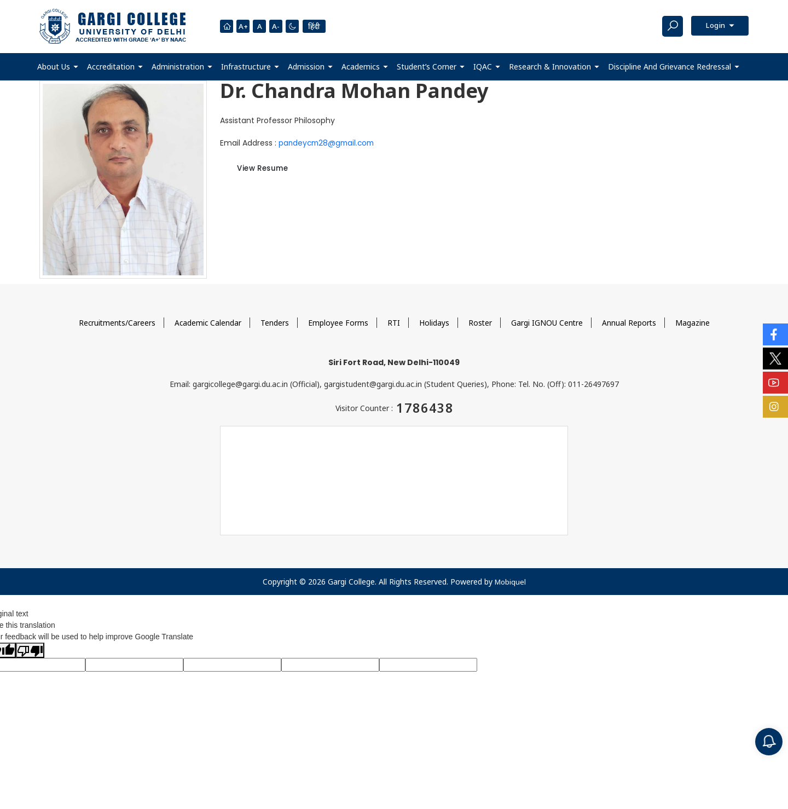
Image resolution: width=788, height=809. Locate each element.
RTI (394, 322)
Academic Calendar (208, 322)
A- (277, 26)
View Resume (268, 169)
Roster (481, 322)
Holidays (435, 322)
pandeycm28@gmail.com (329, 142)
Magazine (694, 322)
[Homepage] (226, 26)
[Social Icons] (775, 334)
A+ (243, 26)
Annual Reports (631, 322)
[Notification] (769, 741)
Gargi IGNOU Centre (548, 322)
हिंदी (316, 26)
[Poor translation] (30, 649)
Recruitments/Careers (116, 322)
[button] (58, 66)
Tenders (275, 322)
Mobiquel (510, 581)
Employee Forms (339, 322)
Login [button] (714, 26)
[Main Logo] (112, 26)
